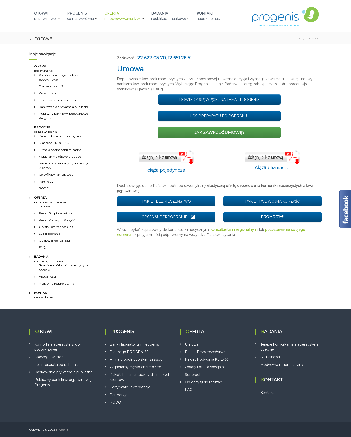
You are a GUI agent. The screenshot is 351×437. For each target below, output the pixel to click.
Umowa (44, 206)
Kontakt (267, 392)
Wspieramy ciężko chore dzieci (60, 156)
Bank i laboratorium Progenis (60, 136)
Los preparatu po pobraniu (58, 100)
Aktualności (47, 276)
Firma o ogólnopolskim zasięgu (61, 150)
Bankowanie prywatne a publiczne (63, 107)
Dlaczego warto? (51, 86)
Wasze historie (49, 93)
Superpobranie (49, 233)
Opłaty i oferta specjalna (56, 227)
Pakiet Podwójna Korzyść (57, 220)
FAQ (42, 247)
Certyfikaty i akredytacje (56, 174)
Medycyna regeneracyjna (56, 283)
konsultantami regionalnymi (234, 229)
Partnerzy (46, 181)
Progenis (62, 429)
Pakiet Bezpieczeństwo (55, 213)
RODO (44, 188)
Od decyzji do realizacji (55, 240)
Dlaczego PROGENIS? (55, 143)
